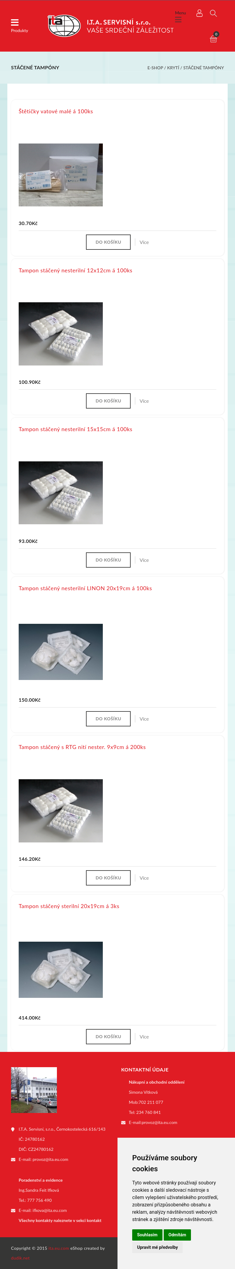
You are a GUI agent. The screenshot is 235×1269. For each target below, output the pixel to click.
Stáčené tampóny (203, 67)
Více (144, 242)
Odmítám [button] (177, 1234)
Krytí (173, 67)
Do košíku (108, 242)
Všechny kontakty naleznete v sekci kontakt (60, 1220)
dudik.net (20, 1257)
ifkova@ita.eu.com (50, 1210)
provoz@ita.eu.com (50, 1159)
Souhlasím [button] (147, 1234)
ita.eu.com (59, 1248)
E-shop (155, 67)
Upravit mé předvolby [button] (157, 1247)
